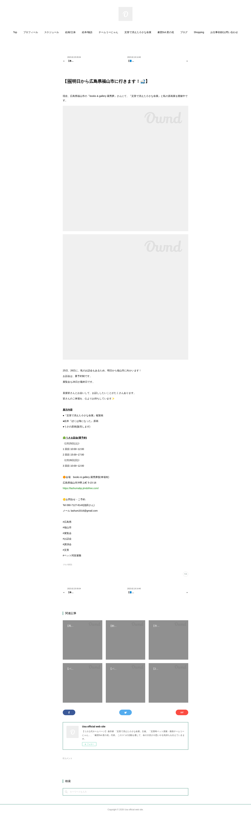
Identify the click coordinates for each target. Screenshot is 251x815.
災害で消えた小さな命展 (137, 32)
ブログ (184, 32)
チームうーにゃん (108, 32)
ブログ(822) (67, 565)
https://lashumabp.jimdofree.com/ (81, 488)
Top (15, 32)
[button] (15, 33)
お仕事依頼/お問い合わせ (224, 32)
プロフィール (30, 32)
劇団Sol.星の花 (166, 32)
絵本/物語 (87, 32)
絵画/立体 (70, 32)
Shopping (199, 32)
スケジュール (51, 32)
